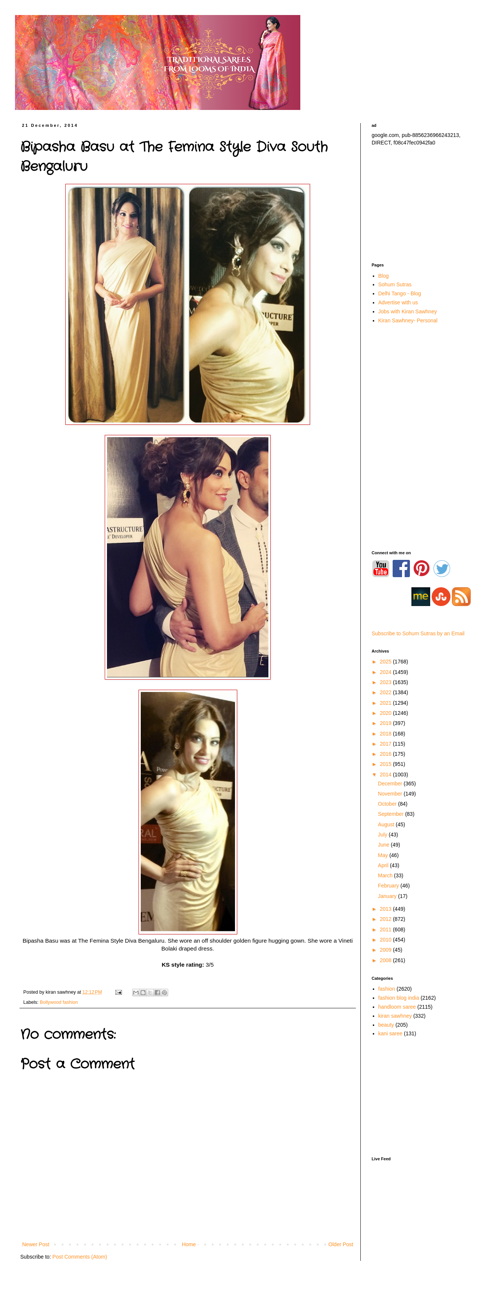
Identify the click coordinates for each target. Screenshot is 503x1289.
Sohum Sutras (395, 284)
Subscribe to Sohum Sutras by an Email (418, 633)
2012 (386, 919)
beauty (386, 1025)
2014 (386, 775)
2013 (386, 909)
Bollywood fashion (59, 1002)
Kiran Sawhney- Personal (408, 320)
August (387, 824)
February (389, 886)
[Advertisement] (424, 204)
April (384, 865)
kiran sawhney (395, 1016)
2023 (386, 682)
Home (189, 1244)
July (383, 835)
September (391, 814)
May (383, 855)
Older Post (340, 1244)
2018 (386, 734)
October (388, 804)
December (391, 784)
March (386, 875)
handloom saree (397, 1007)
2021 (386, 703)
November (391, 794)
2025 (386, 662)
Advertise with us (398, 302)
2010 (386, 940)
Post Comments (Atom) (80, 1257)
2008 (386, 960)
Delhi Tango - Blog (399, 293)
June (384, 845)
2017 (386, 744)
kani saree (390, 1033)
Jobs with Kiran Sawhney (407, 311)
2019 (386, 723)
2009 (386, 950)
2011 (386, 930)
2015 (386, 764)
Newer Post (35, 1244)
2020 (386, 713)
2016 (386, 754)
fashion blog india (398, 998)
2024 (386, 672)
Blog (383, 276)
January (388, 896)
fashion (386, 989)
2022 (386, 692)
